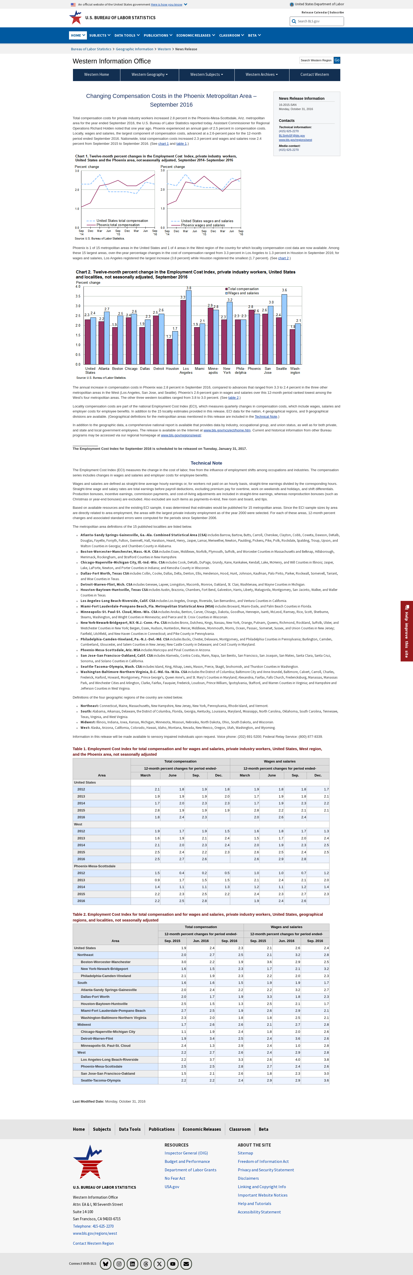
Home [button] (76, 35)
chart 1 (163, 144)
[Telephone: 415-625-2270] (115, 1226)
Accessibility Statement (259, 1211)
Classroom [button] (230, 35)
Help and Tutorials (254, 1203)
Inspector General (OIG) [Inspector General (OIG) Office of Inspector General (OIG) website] (186, 1153)
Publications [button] (156, 35)
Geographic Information (134, 49)
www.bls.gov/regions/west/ (181, 435)
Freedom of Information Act (263, 1161)
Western (164, 49)
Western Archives (260, 74)
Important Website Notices (263, 1195)
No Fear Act (175, 1178)
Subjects (102, 1129)
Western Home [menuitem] (96, 74)
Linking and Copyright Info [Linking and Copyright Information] (262, 1186)
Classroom (240, 1129)
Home (79, 1129)
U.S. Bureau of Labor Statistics (120, 18)
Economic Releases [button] (194, 35)
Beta (263, 1129)
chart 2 (283, 258)
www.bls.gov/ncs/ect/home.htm (227, 430)
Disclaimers (248, 1178)
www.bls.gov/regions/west (295, 139)
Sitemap (245, 1153)
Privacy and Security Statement (266, 1169)
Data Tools (130, 1129)
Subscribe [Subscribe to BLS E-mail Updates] (337, 12)
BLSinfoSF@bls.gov (292, 135)
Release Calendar (315, 12)
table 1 (181, 144)
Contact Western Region (93, 1243)
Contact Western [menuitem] (315, 74)
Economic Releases (202, 1129)
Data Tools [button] (125, 35)
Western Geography (148, 74)
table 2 (233, 398)
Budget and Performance (187, 1161)
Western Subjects (205, 74)
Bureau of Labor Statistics (91, 49)
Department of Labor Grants (191, 1169)
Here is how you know (166, 4)
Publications (162, 1129)
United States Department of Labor (316, 4)
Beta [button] (252, 35)
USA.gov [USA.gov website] (172, 1186)
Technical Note (266, 417)
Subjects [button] (98, 35)
